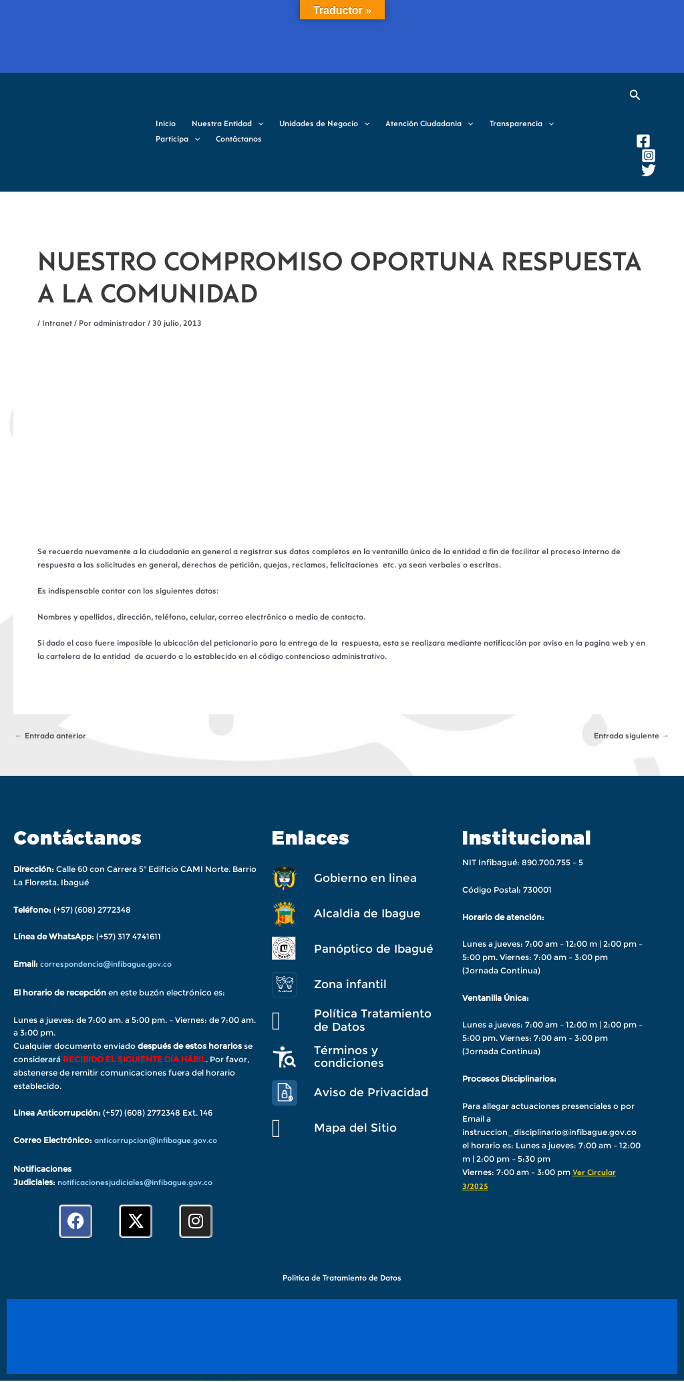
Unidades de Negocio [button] (324, 124)
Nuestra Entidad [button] (227, 124)
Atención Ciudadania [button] (429, 124)
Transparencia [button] (522, 124)
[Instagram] (648, 155)
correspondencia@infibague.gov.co (106, 965)
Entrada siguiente (631, 736)
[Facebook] (643, 141)
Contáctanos (239, 140)
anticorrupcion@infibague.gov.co (155, 1141)
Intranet (57, 324)
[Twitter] (648, 170)
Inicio (166, 124)
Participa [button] (178, 140)
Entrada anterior (50, 736)
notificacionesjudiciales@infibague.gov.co (134, 1183)
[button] (257, 124)
